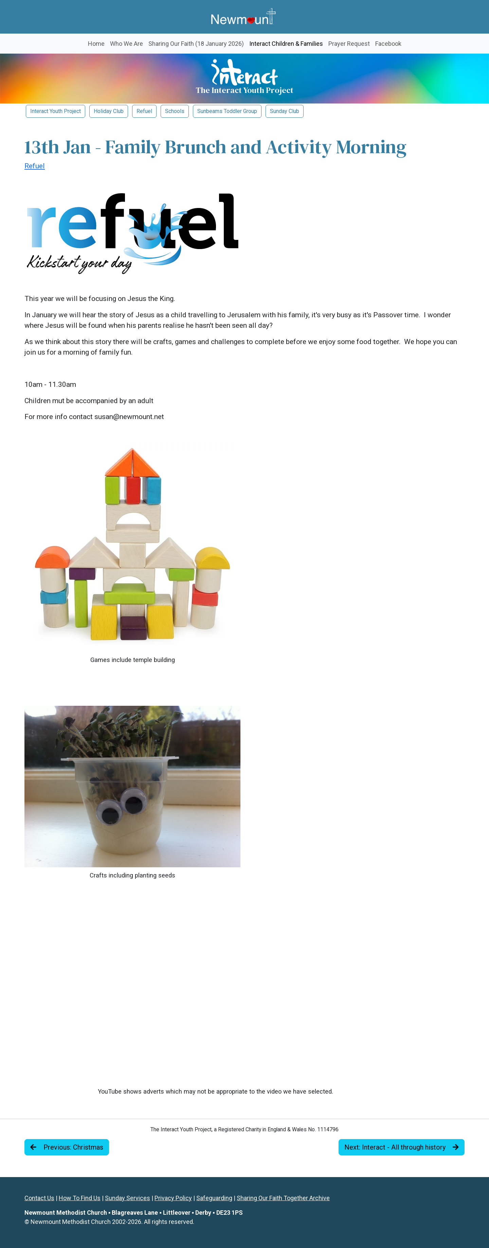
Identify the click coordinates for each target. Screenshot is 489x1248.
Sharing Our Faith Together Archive (283, 1198)
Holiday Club (109, 111)
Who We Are (126, 43)
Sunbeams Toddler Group (227, 111)
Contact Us (39, 1198)
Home (96, 43)
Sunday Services (127, 1198)
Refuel (144, 111)
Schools (174, 111)
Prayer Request (349, 43)
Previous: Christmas (66, 1147)
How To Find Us (80, 1198)
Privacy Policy (173, 1198)
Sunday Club (284, 111)
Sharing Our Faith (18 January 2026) (196, 43)
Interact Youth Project (55, 111)
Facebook (388, 43)
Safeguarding (214, 1198)
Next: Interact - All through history (401, 1147)
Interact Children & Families (287, 43)
